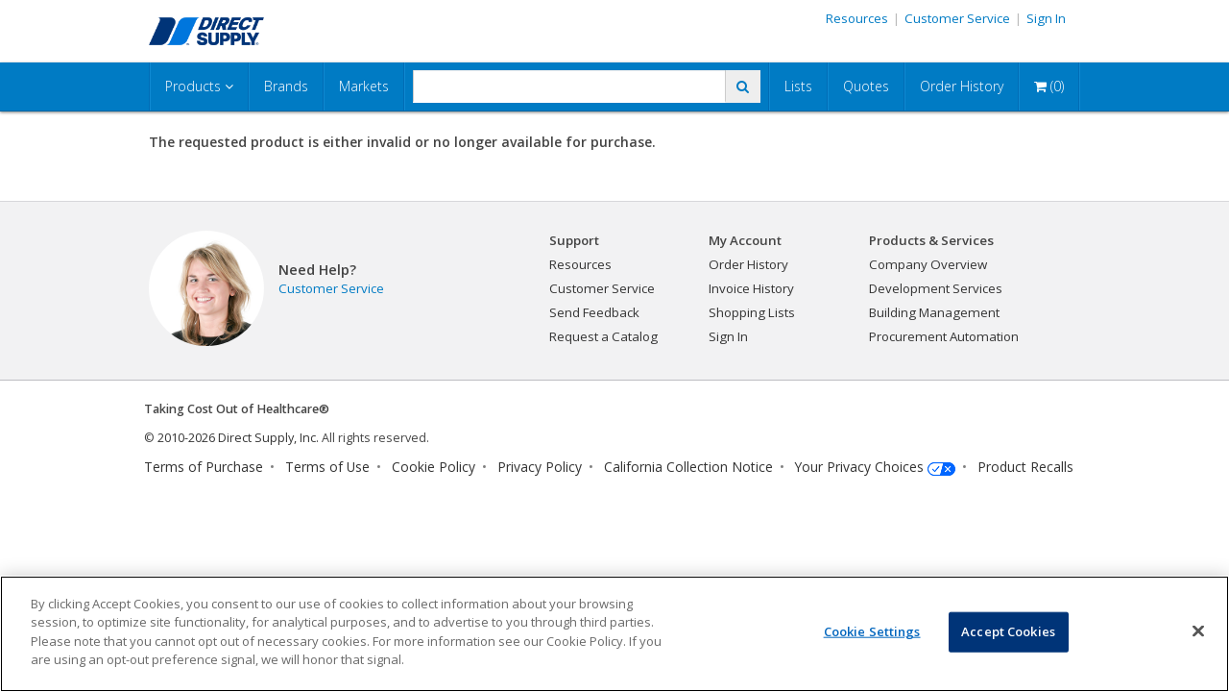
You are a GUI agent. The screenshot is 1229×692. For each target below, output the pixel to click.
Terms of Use (327, 466)
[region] (614, 634)
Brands (286, 86)
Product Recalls (1025, 466)
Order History (961, 86)
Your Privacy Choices (859, 466)
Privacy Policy (539, 466)
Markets (364, 86)
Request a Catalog (603, 336)
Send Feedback (594, 312)
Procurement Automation (944, 336)
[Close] (1198, 631)
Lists (798, 86)
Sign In (1046, 18)
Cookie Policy (433, 466)
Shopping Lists (752, 312)
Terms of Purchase (203, 466)
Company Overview (928, 264)
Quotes (866, 86)
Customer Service (957, 18)
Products (199, 86)
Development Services (935, 288)
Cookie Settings (872, 631)
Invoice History (751, 288)
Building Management (934, 312)
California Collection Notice (688, 466)
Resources (857, 18)
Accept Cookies (1008, 631)
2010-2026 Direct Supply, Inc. (238, 438)
